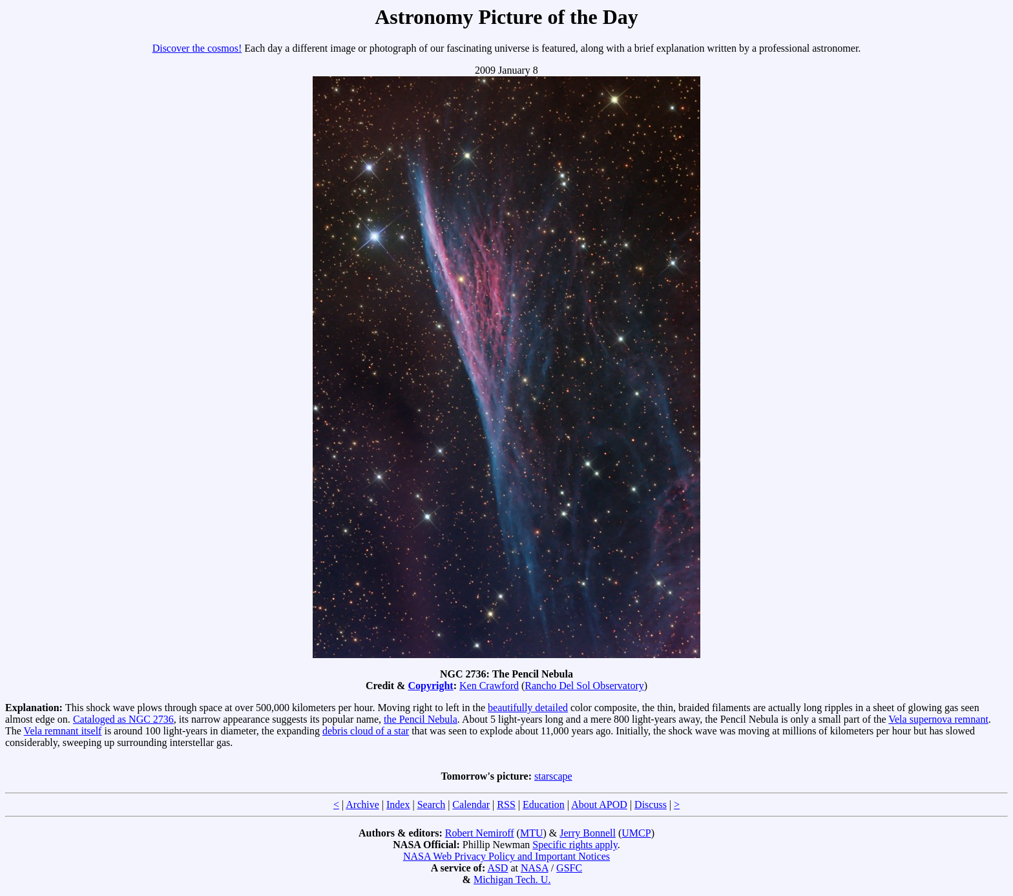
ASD (497, 867)
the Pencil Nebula (420, 719)
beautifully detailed (528, 707)
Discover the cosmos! (197, 48)
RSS (506, 804)
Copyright (430, 685)
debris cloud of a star (365, 730)
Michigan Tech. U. (512, 879)
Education (544, 804)
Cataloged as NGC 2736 (123, 719)
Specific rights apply (574, 844)
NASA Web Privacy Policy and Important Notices (506, 856)
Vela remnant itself (63, 730)
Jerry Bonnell (587, 832)
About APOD (599, 804)
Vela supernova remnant (938, 719)
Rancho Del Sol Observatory (584, 685)
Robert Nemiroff (479, 832)
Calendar (471, 804)
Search (431, 804)
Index (398, 804)
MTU (531, 832)
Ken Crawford (489, 685)
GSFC (569, 867)
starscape (553, 776)
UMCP (636, 832)
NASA (534, 867)
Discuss (650, 804)
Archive (362, 804)
